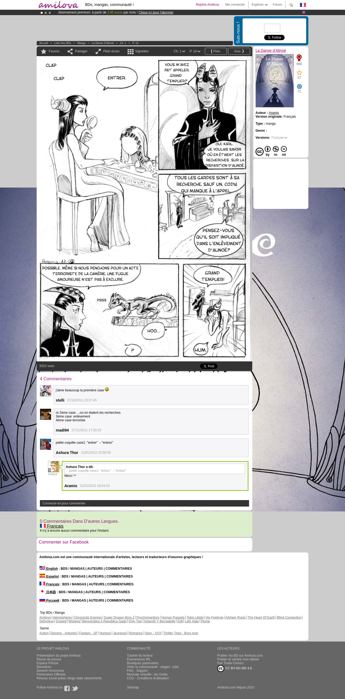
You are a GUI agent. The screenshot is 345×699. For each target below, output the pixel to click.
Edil (180, 621)
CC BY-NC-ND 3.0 (234, 668)
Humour (105, 633)
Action (43, 633)
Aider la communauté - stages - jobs (153, 667)
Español (49, 576)
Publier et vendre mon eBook (238, 659)
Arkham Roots (235, 617)
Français (52, 526)
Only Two (135, 621)
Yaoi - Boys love (186, 633)
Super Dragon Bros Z (119, 617)
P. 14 (135, 43)
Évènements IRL (139, 659)
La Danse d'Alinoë (103, 43)
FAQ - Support (137, 671)
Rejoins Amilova (207, 4)
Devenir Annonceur (50, 671)
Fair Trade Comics (230, 663)
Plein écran (111, 51)
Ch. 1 (123, 43)
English (48, 569)
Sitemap (133, 687)
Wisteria (74, 621)
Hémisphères (62, 617)
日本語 (47, 592)
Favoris (54, 51)
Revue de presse (49, 659)
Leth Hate (192, 621)
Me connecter (235, 4)
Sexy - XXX (153, 633)
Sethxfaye (46, 621)
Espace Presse (47, 663)
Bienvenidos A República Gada (104, 621)
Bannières (44, 667)
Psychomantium (147, 617)
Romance (136, 633)
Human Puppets (173, 617)
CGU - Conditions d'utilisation (148, 678)
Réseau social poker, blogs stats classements (69, 678)
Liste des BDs (62, 43)
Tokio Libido (195, 617)
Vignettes (142, 51)
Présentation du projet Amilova (59, 655)
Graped (61, 621)
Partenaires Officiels (51, 674)
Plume (205, 621)
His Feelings (214, 617)
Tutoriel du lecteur (140, 655)
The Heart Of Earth (261, 617)
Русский (49, 600)
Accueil (43, 43)
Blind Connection (289, 617)
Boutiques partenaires (142, 663)
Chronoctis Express (88, 617)
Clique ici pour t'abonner (156, 12)
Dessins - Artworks (63, 633)
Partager (81, 51)
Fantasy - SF (88, 633)
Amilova (45, 617)
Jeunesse (120, 633)
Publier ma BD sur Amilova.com (240, 655)
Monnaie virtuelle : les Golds (147, 674)
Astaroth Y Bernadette (159, 621)
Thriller (168, 633)
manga (81, 43)
